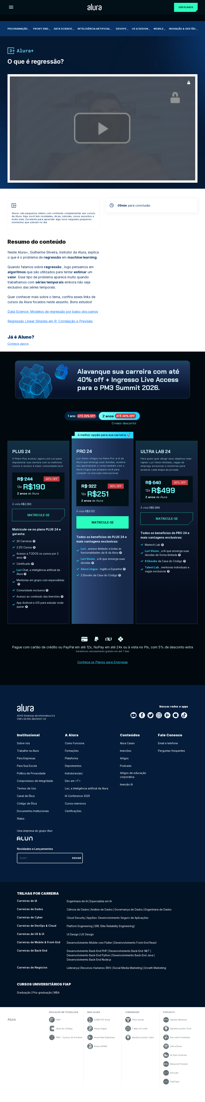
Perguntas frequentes (171, 755)
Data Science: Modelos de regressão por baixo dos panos (53, 312)
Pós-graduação (42, 991)
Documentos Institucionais (33, 815)
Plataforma (71, 763)
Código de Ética (27, 808)
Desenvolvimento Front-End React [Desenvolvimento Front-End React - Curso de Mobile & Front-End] (135, 944)
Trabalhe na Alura (28, 755)
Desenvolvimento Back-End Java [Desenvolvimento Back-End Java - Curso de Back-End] (132, 955)
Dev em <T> (73, 785)
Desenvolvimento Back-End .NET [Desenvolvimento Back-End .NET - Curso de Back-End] (129, 952)
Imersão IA (126, 789)
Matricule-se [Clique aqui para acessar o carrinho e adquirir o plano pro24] (103, 527)
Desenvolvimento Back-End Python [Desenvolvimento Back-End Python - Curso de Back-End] (88, 955)
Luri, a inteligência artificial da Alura (86, 793)
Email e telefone (168, 748)
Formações (72, 755)
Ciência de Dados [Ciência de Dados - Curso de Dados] (78, 913)
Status (20, 823)
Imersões (125, 755)
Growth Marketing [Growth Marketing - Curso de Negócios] (155, 967)
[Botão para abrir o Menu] (11, 7)
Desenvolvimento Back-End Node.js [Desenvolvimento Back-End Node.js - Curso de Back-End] (89, 959)
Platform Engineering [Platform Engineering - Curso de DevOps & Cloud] (80, 928)
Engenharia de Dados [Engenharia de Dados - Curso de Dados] (158, 913)
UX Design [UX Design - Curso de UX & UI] (87, 936)
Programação (19, 28)
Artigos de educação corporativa (133, 779)
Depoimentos (73, 770)
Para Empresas (26, 763)
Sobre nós (23, 748)
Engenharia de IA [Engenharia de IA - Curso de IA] (77, 905)
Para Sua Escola (27, 770)
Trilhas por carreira (38, 898)
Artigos (124, 763)
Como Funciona (74, 748)
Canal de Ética (26, 800)
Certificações (73, 815)
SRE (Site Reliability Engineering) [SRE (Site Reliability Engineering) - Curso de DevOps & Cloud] (114, 928)
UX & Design (141, 28)
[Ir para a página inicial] (93, 7)
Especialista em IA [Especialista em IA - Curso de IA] (101, 905)
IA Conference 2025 (77, 800)
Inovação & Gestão (183, 28)
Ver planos (184, 7)
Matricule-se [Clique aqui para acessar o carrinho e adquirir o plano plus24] (38, 520)
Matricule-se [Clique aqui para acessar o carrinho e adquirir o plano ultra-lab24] (167, 523)
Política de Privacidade (31, 778)
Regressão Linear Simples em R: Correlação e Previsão (50, 321)
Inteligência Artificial (94, 28)
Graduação (24, 991)
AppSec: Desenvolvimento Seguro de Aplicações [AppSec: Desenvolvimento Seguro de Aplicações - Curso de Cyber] (117, 921)
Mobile (159, 28)
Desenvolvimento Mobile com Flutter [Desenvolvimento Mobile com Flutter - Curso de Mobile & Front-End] (89, 944)
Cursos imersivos (75, 808)
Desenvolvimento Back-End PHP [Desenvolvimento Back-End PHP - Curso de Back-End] (87, 952)
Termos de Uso (26, 793)
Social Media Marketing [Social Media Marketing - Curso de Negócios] (127, 967)
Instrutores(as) (74, 778)
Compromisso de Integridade (35, 785)
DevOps (122, 28)
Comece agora (18, 344)
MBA (56, 991)
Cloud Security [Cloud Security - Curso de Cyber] (76, 921)
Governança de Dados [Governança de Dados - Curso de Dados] (129, 913)
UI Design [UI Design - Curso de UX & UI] (73, 936)
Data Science (64, 28)
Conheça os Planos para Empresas (102, 667)
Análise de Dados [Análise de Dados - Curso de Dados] (102, 913)
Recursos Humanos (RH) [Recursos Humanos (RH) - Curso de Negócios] (96, 967)
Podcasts (125, 770)
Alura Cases (127, 748)
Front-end (41, 28)
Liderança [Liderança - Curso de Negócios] (73, 967)
